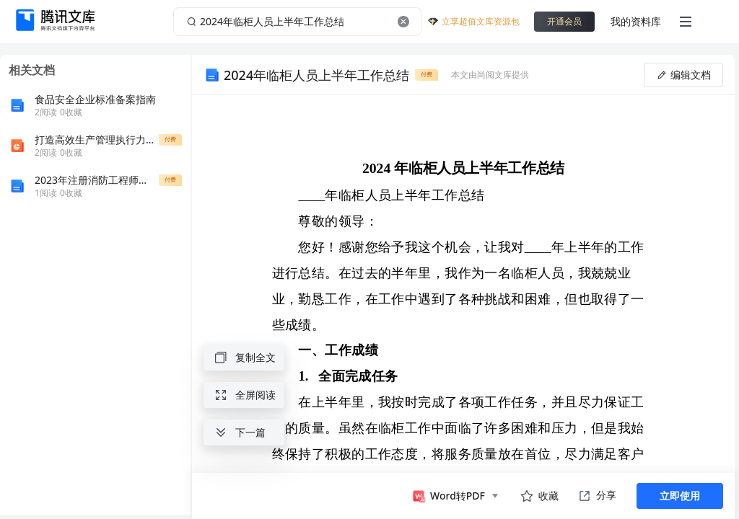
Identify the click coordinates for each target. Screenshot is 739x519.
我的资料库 (636, 21)
